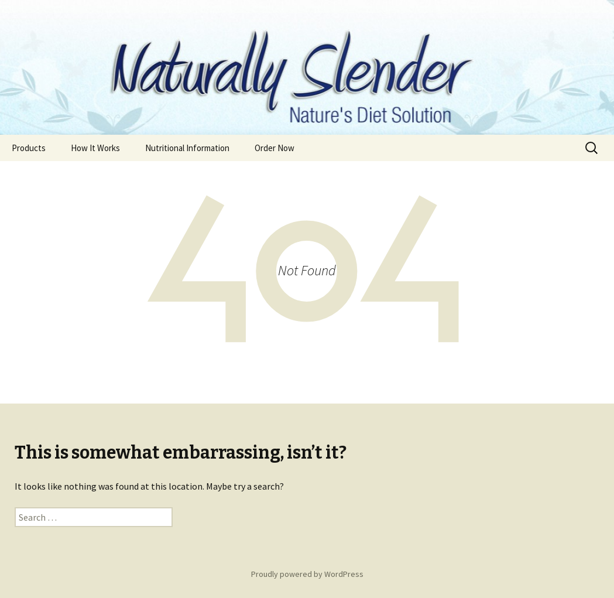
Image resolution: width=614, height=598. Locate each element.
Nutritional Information (187, 147)
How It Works (95, 147)
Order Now (274, 147)
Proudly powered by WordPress (307, 574)
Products (29, 147)
